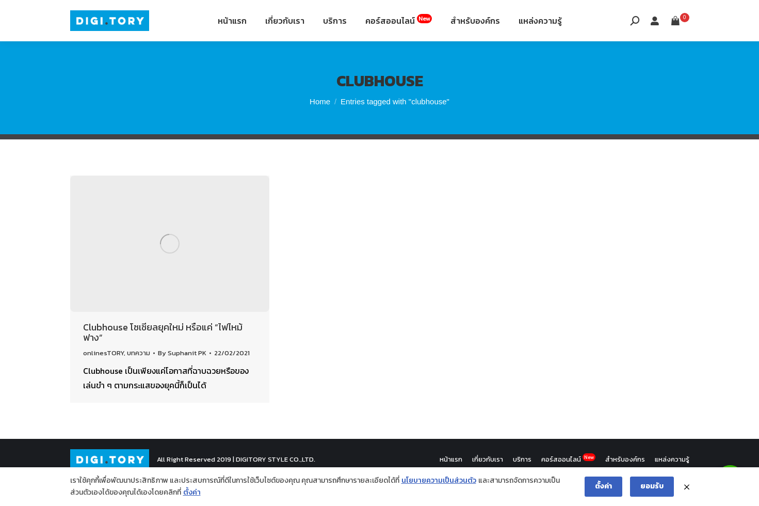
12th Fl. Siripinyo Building (192, 14)
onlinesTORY (103, 379)
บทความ (138, 379)
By (182, 379)
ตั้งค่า (192, 492)
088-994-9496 (99, 14)
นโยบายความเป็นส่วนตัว (438, 480)
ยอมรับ (652, 486)
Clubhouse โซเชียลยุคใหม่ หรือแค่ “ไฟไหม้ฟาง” (163, 358)
